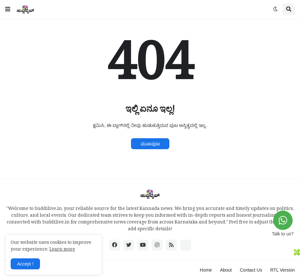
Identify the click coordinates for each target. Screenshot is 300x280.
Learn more (62, 250)
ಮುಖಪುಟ (150, 143)
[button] (7, 9)
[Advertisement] (147, 263)
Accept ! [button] (25, 263)
